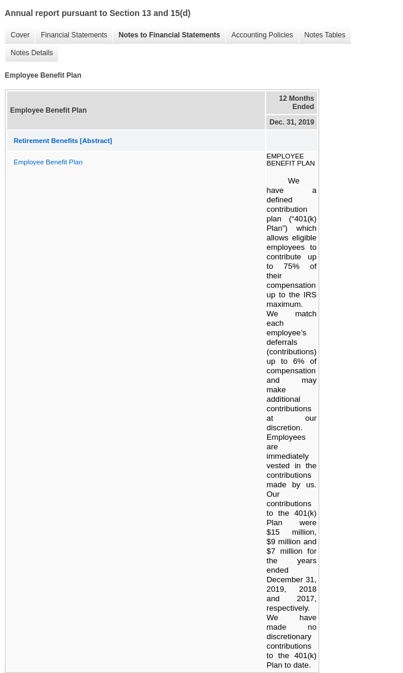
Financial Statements (74, 35)
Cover (20, 35)
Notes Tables (325, 35)
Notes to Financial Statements (169, 35)
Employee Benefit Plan (48, 162)
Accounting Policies (262, 35)
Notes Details (32, 53)
